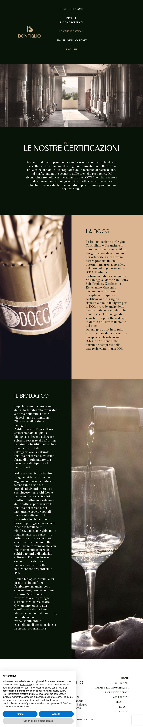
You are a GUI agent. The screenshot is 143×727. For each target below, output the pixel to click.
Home (63, 9)
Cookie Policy (85, 719)
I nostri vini (64, 40)
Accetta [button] (56, 714)
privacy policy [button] (25, 684)
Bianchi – (122, 702)
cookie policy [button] (59, 690)
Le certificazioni (71, 31)
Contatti (81, 40)
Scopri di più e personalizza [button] (38, 721)
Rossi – (124, 707)
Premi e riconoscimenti (71, 20)
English (71, 50)
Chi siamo (76, 9)
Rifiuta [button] (20, 714)
